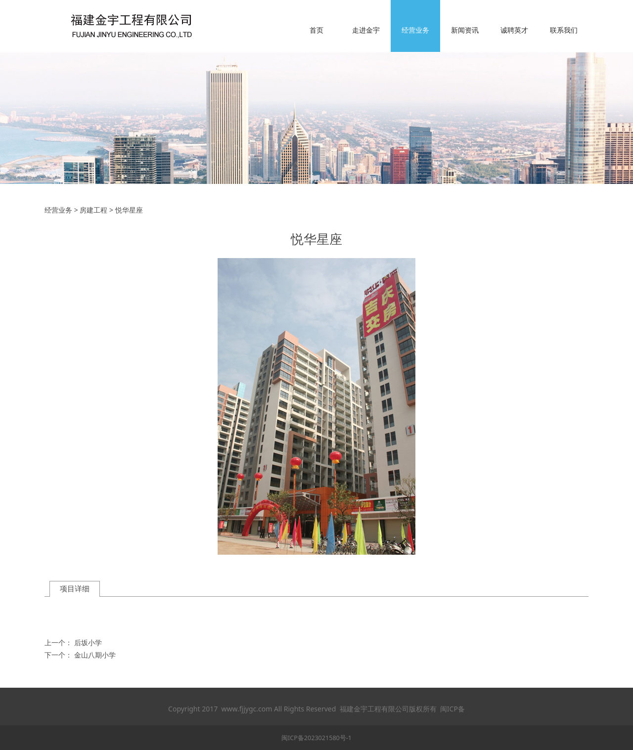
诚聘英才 (514, 30)
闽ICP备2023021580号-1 (316, 738)
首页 (316, 30)
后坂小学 (88, 642)
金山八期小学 (95, 655)
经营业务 (415, 30)
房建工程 (93, 210)
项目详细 (75, 588)
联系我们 (564, 30)
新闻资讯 (465, 30)
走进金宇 (366, 30)
